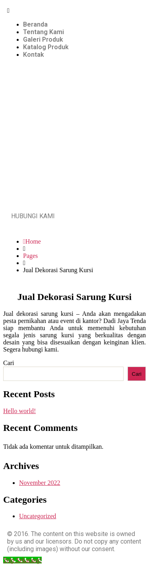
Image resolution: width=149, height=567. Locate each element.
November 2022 (39, 482)
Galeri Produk (43, 39)
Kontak (33, 54)
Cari (8, 362)
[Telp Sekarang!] (22, 560)
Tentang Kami (43, 32)
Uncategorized (37, 516)
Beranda (35, 24)
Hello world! (19, 410)
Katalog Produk (46, 47)
